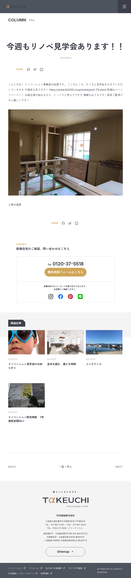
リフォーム (35, 568)
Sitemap (65, 551)
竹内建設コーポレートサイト (22, 573)
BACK (12, 466)
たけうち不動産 (77, 568)
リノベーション (17, 568)
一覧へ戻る (65, 466)
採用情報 (46, 573)
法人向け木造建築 (55, 568)
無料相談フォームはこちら (65, 272)
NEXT (119, 466)
